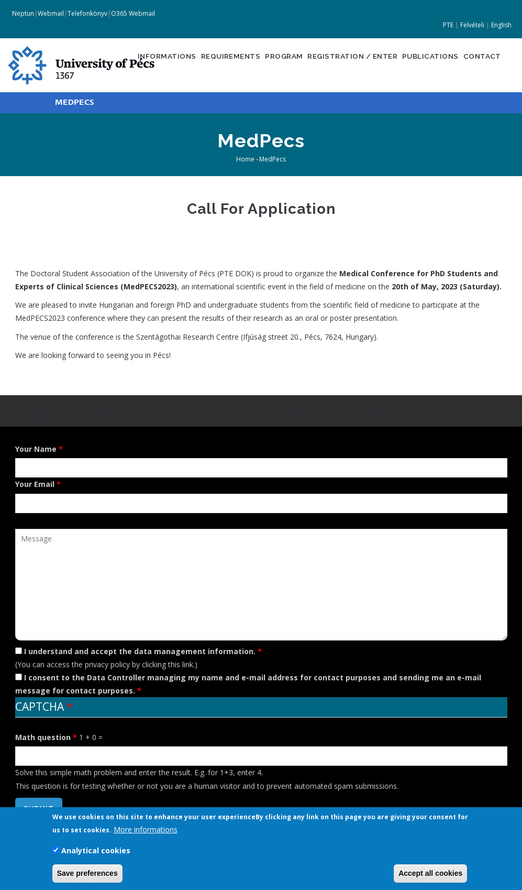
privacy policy (107, 664)
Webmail (51, 13)
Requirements (208, 64)
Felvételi (472, 24)
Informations (139, 64)
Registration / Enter (341, 64)
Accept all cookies (430, 874)
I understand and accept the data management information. (140, 651)
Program (266, 64)
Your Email (34, 484)
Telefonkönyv (87, 13)
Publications (425, 64)
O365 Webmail (133, 13)
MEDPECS (74, 102)
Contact (481, 64)
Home (245, 159)
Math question (43, 737)
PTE (448, 24)
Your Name (36, 449)
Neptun (22, 13)
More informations (145, 830)
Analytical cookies (95, 851)
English (501, 24)
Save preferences (87, 874)
